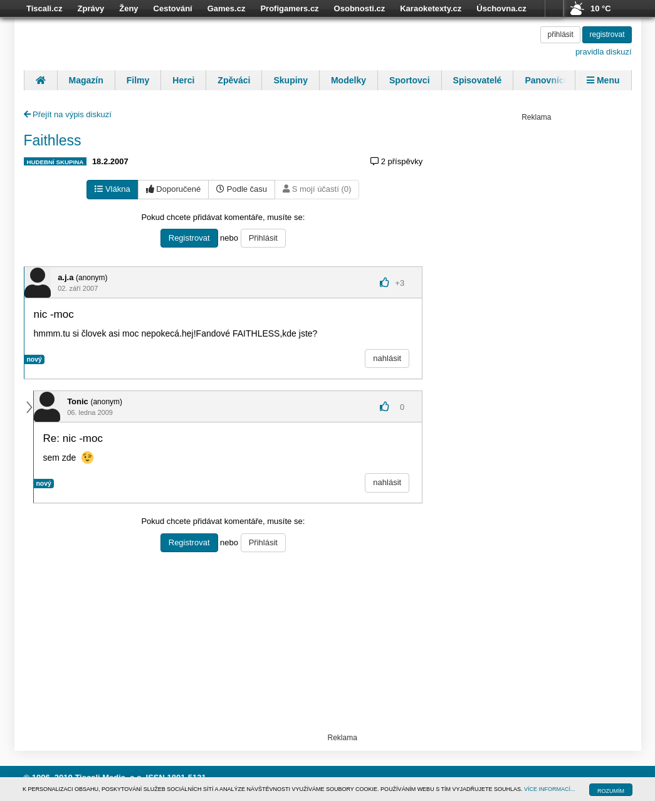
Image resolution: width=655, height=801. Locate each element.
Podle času (241, 189)
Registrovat (189, 238)
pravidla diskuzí (603, 51)
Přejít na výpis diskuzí (68, 114)
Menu (603, 80)
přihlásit (560, 34)
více (554, 9)
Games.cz (226, 8)
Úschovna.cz (501, 8)
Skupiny (290, 80)
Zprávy (91, 8)
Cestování (173, 8)
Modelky (348, 80)
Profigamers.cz (289, 8)
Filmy (138, 80)
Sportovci (409, 80)
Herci (183, 80)
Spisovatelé (477, 80)
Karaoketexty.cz (430, 8)
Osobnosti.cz (359, 8)
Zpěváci (233, 80)
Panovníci (545, 80)
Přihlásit (263, 238)
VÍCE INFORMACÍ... (549, 789)
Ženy (128, 8)
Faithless (52, 140)
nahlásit (387, 358)
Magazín (86, 80)
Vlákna (112, 189)
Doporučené (173, 189)
